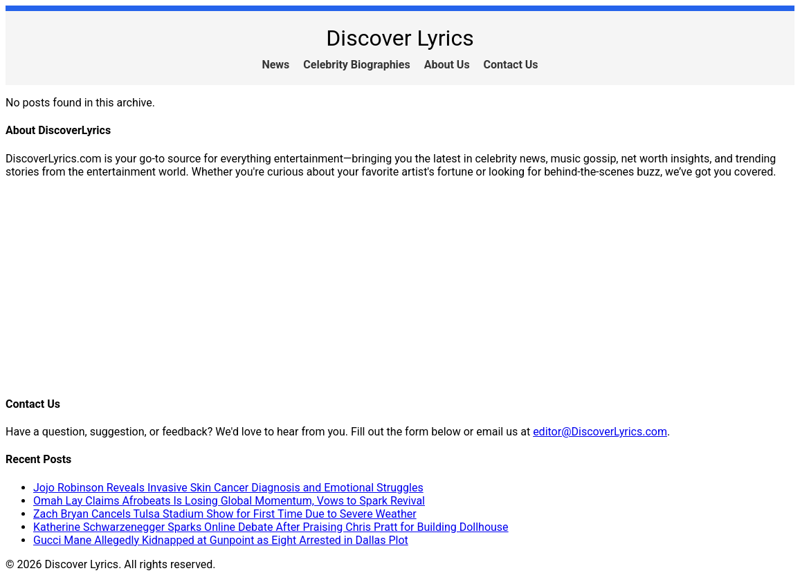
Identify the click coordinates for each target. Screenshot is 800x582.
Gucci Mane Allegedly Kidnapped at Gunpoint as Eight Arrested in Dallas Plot (220, 540)
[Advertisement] (400, 286)
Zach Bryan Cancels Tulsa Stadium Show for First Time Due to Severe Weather (225, 513)
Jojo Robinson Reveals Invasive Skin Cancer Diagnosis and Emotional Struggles (228, 487)
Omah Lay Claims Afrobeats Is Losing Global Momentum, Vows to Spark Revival (229, 500)
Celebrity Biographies (356, 64)
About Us (447, 64)
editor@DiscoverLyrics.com (600, 431)
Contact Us (511, 64)
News (275, 64)
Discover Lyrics (399, 38)
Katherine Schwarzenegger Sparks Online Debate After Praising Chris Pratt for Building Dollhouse (271, 527)
